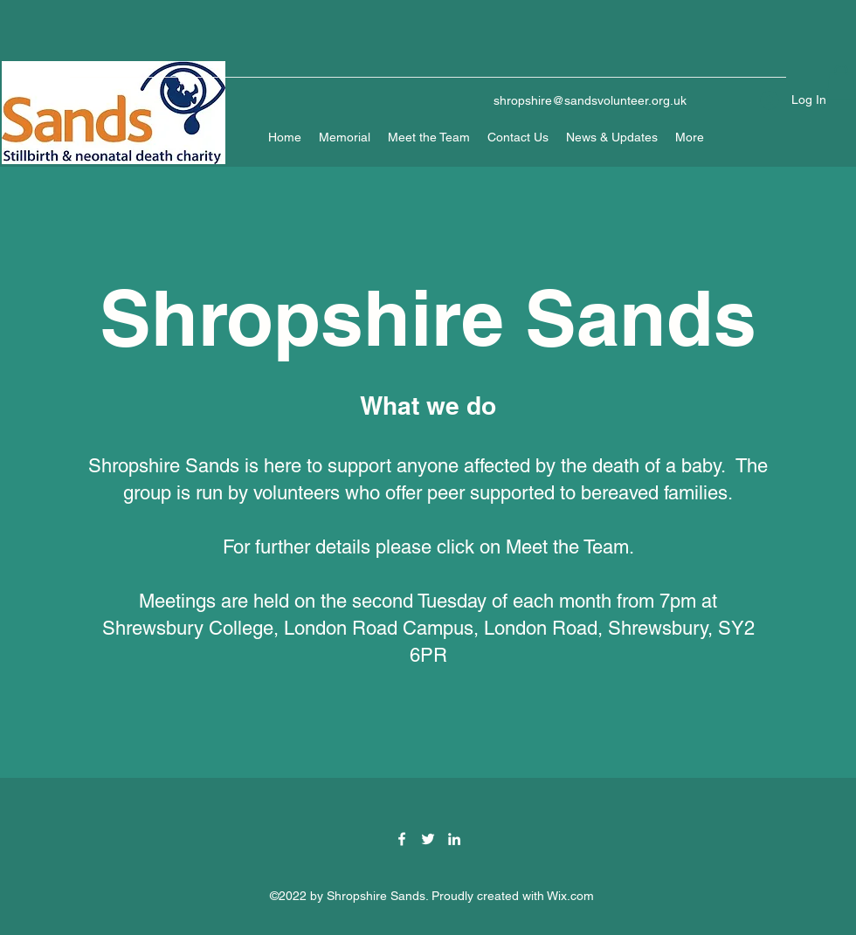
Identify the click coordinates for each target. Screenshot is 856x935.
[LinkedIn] (454, 839)
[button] (841, 82)
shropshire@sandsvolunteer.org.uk (590, 100)
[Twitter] (428, 839)
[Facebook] (402, 839)
